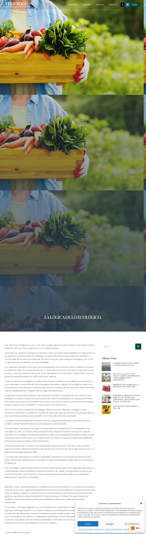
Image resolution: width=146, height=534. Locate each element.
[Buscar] (138, 347)
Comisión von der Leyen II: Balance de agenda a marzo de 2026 (126, 364)
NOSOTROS (80, 5)
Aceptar (88, 524)
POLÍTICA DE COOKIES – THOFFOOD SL (91, 529)
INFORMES (94, 5)
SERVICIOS (107, 5)
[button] (141, 503)
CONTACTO (121, 5)
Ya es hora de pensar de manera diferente (125, 407)
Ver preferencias (132, 524)
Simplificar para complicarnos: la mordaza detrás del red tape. (126, 385)
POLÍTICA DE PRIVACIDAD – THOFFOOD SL (119, 529)
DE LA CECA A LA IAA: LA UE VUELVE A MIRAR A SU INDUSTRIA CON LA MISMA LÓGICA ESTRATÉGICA (126, 377)
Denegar (110, 524)
